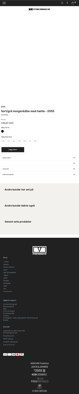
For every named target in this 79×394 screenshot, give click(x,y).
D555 (3, 107)
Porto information (9, 311)
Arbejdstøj (6, 283)
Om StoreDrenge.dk (10, 304)
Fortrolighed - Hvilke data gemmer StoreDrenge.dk (20, 318)
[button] (39, 163)
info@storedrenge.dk (10, 342)
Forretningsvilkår (8, 313)
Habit (5, 286)
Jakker (5, 275)
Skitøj (5, 278)
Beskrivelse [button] (7, 158)
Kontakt (5, 320)
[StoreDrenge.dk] (39, 9)
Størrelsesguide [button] (8, 174)
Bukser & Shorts (8, 267)
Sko (4, 289)
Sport (5, 270)
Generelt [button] (6, 169)
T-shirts (6, 262)
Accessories (7, 291)
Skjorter (6, 264)
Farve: (5, 127)
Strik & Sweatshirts (9, 272)
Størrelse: (6, 137)
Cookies (6, 315)
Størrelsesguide (8, 306)
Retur (5, 309)
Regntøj (6, 280)
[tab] (39, 157)
